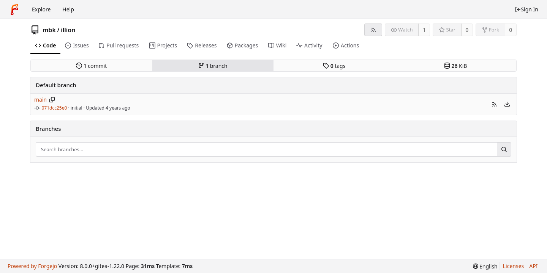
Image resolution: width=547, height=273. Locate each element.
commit (91, 65)
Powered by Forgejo (32, 266)
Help (68, 9)
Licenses (513, 266)
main (40, 99)
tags (334, 65)
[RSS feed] (373, 30)
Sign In (526, 9)
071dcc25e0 (54, 108)
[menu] (507, 104)
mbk (49, 30)
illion (68, 30)
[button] (494, 104)
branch (213, 65)
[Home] (14, 9)
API (533, 266)
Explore (41, 9)
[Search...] (504, 149)
